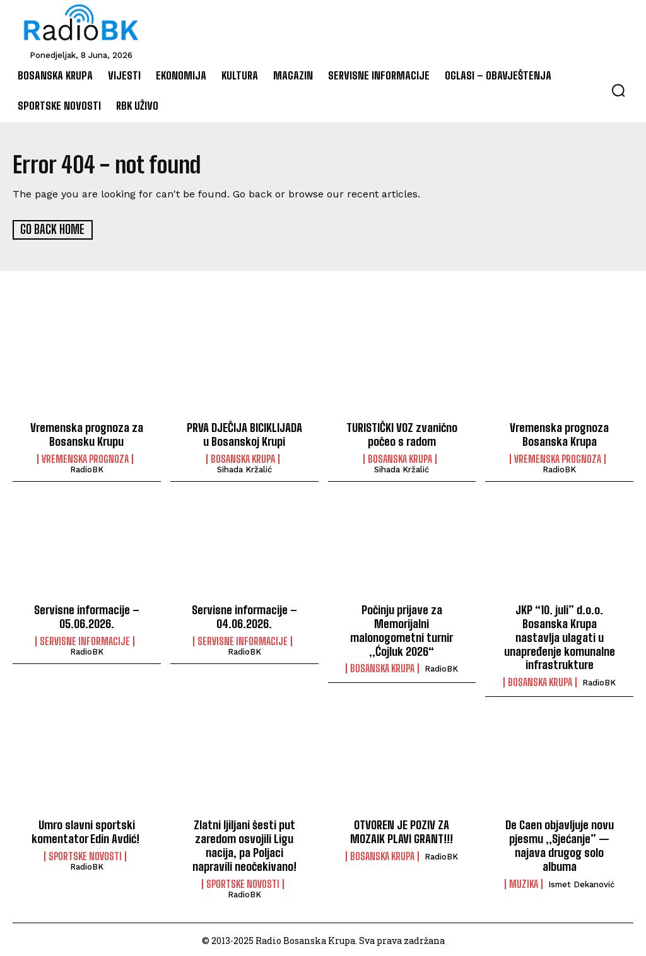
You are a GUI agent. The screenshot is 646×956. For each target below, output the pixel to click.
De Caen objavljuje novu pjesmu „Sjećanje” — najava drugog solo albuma (559, 843)
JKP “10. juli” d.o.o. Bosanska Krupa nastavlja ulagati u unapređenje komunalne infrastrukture (559, 636)
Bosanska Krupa (243, 458)
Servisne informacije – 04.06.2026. (244, 615)
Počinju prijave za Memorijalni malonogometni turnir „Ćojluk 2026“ (401, 629)
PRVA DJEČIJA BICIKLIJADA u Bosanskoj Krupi (244, 434)
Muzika (523, 882)
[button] (618, 90)
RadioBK (86, 469)
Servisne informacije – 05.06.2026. (87, 615)
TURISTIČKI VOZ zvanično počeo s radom (402, 434)
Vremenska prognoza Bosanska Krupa (559, 434)
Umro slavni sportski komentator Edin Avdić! (86, 830)
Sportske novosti (85, 854)
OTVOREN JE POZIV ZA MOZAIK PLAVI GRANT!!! (402, 830)
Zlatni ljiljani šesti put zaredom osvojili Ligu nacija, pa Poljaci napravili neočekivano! (244, 843)
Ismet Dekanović (581, 882)
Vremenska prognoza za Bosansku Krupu (87, 434)
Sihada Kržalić (244, 469)
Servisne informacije (85, 640)
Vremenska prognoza (85, 458)
